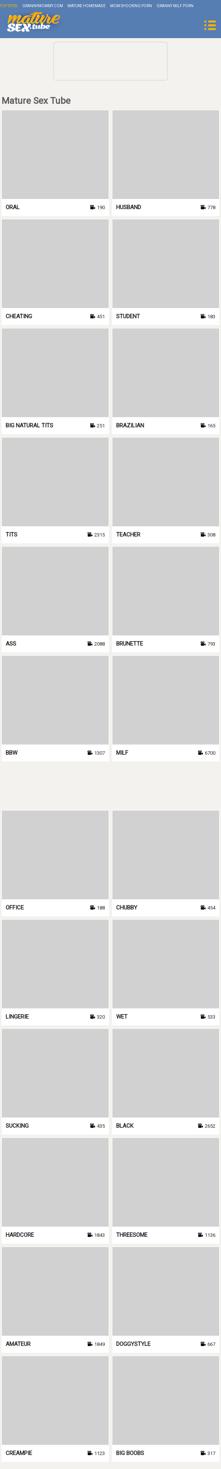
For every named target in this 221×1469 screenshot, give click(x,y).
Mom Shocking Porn (131, 6)
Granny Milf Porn (175, 6)
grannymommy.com (42, 6)
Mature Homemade (87, 6)
